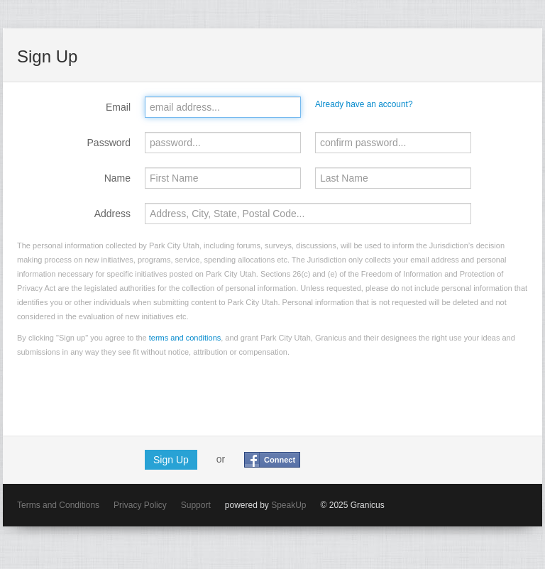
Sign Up (171, 459)
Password (109, 142)
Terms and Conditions (58, 505)
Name (117, 178)
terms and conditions (185, 337)
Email (118, 107)
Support (196, 505)
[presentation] (125, 393)
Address (112, 213)
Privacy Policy (140, 505)
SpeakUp (288, 505)
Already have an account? (364, 104)
